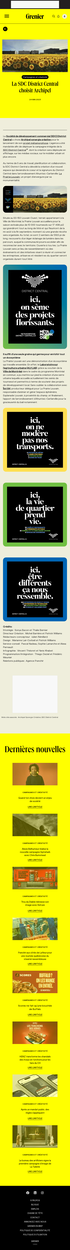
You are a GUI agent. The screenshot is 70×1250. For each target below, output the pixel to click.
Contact (35, 1217)
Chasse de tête (35, 1213)
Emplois (35, 1209)
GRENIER (35, 1241)
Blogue (35, 1205)
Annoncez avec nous (35, 1222)
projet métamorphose (35, 143)
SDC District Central (15, 150)
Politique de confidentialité (35, 1230)
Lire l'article (35, 807)
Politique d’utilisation (35, 1235)
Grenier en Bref (35, 1226)
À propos (35, 1200)
